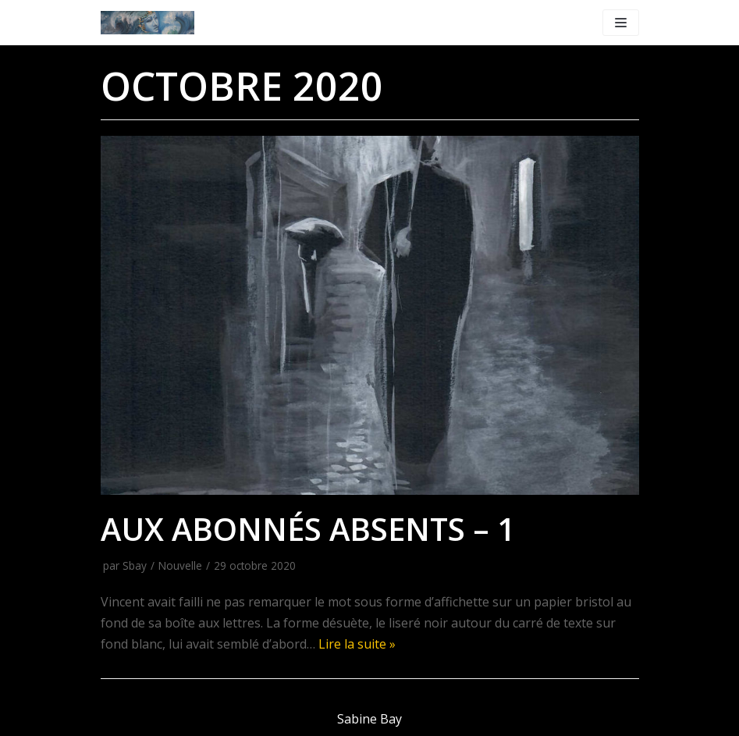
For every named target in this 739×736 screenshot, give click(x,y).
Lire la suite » (357, 643)
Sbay (135, 565)
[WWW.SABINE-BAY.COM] (147, 22)
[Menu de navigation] (620, 22)
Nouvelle (180, 565)
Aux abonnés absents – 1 (308, 528)
